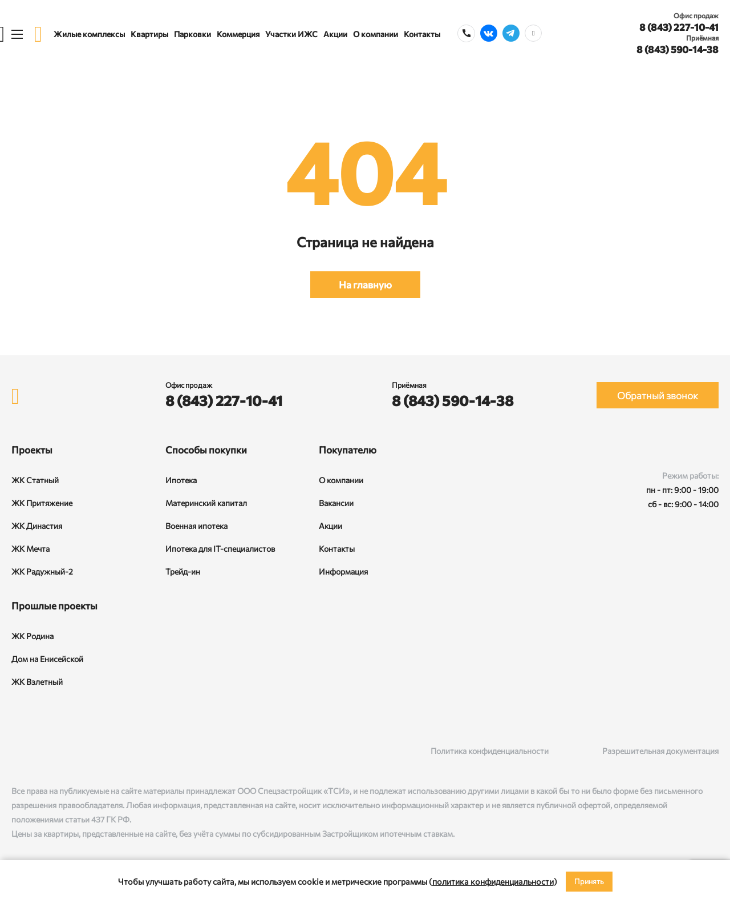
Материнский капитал (206, 503)
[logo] (38, 34)
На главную (365, 285)
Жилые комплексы (89, 34)
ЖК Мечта (30, 548)
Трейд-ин (182, 571)
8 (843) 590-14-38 (677, 49)
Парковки (192, 34)
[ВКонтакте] (17, 751)
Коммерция (238, 34)
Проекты (31, 450)
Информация (343, 571)
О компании (375, 34)
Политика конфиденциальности (490, 751)
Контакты (422, 34)
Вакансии (336, 503)
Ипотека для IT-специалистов (220, 548)
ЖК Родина (32, 636)
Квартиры (149, 34)
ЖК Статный (35, 480)
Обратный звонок (657, 396)
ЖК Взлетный (37, 682)
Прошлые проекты (54, 606)
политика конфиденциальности (493, 881)
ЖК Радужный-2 (42, 571)
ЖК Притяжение (41, 503)
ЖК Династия (36, 526)
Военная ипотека (196, 526)
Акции (335, 34)
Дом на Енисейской (47, 659)
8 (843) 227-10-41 (679, 27)
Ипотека (181, 480)
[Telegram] (64, 751)
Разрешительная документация (660, 751)
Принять (589, 881)
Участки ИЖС (291, 34)
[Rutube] (41, 751)
